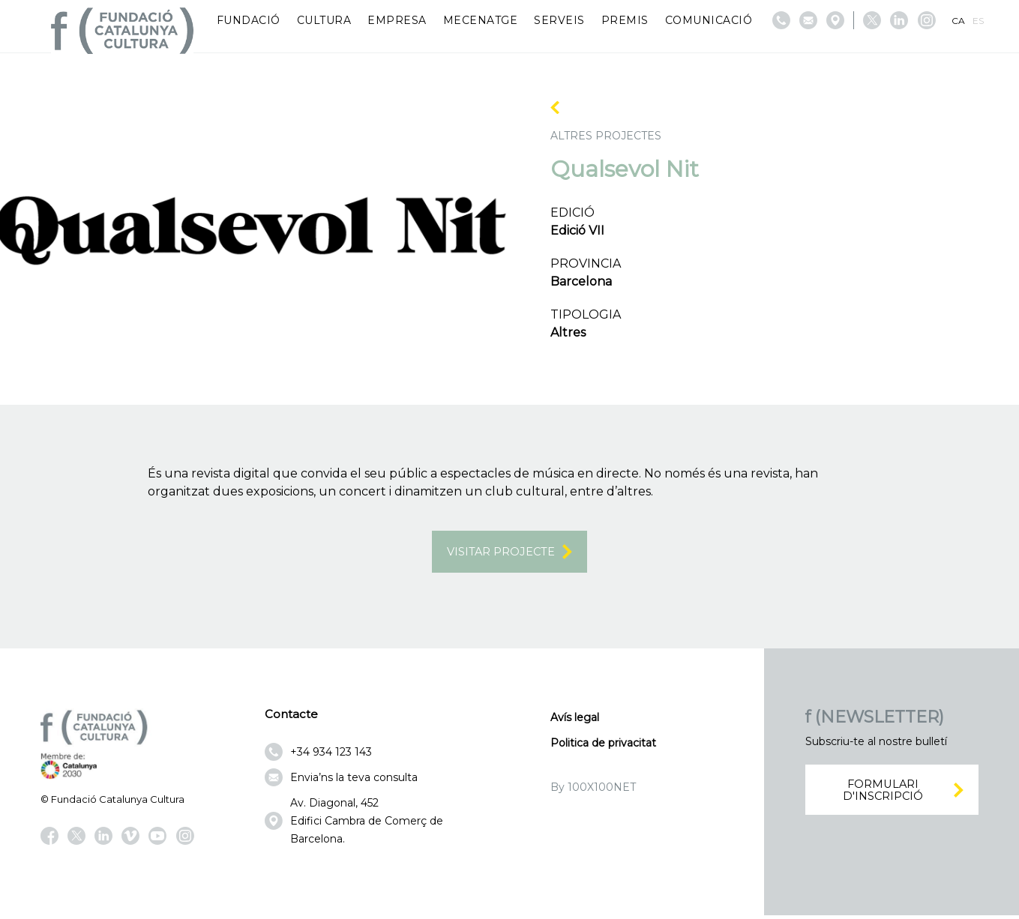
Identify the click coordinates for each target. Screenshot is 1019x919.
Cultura (324, 20)
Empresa (397, 20)
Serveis (559, 20)
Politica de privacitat (603, 746)
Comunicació (709, 20)
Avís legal (574, 720)
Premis (625, 20)
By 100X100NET (593, 790)
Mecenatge (480, 20)
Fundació (248, 20)
